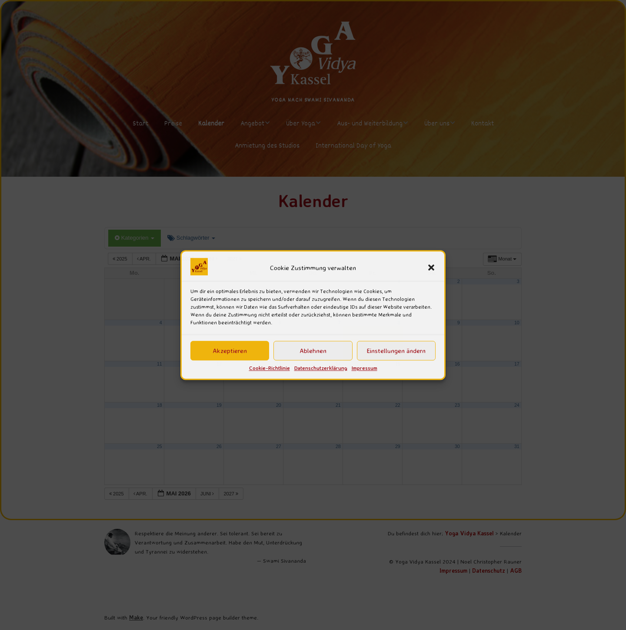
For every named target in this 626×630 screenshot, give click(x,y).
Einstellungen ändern (396, 350)
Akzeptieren (230, 350)
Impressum (364, 368)
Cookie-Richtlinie (269, 368)
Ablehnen (313, 350)
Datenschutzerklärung (320, 368)
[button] (431, 268)
